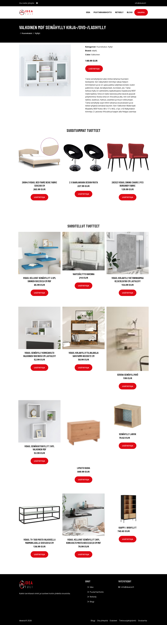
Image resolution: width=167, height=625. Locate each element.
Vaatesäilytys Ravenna (83, 274)
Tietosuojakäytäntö (127, 620)
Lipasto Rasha (83, 467)
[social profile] (37, 3)
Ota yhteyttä (102, 620)
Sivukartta (142, 620)
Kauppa (141, 12)
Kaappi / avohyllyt (127, 527)
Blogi (130, 12)
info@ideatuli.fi (140, 3)
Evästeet (113, 620)
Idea (88, 12)
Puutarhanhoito (103, 12)
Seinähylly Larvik (127, 434)
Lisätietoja (94, 69)
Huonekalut (27, 33)
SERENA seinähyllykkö (127, 374)
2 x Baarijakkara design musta (83, 182)
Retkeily (119, 12)
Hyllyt (37, 33)
